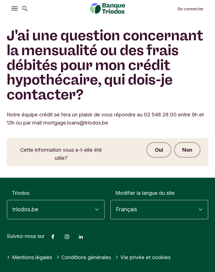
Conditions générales (83, 257)
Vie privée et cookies (142, 257)
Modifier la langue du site (145, 193)
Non (187, 150)
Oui (158, 150)
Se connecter (190, 8)
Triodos (20, 193)
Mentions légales (29, 257)
